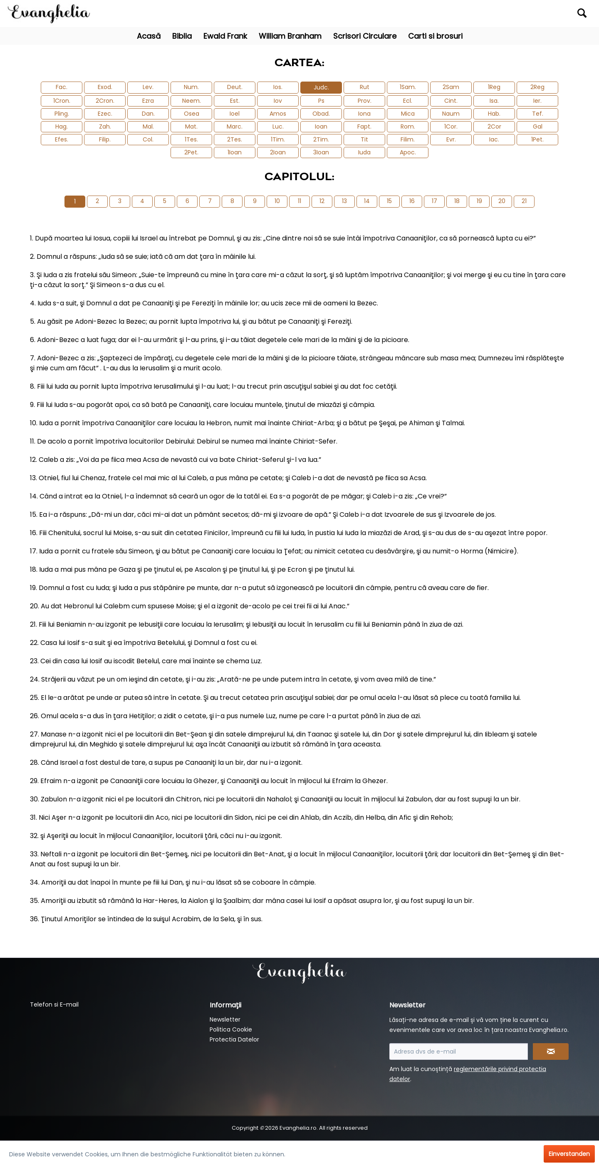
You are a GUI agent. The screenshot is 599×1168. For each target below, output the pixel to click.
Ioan (321, 126)
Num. (191, 87)
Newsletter (225, 1019)
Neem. (191, 101)
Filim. (408, 139)
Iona (364, 113)
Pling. (61, 113)
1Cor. (451, 126)
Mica (408, 113)
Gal (537, 126)
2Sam (451, 87)
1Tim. (278, 139)
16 (412, 201)
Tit (364, 139)
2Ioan (278, 152)
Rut (364, 87)
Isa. (494, 101)
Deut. (235, 87)
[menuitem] (519, 13)
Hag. (61, 126)
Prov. (364, 101)
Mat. (191, 126)
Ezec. (105, 113)
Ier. (537, 101)
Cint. (451, 101)
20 (501, 201)
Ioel (235, 113)
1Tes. (191, 139)
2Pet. (191, 152)
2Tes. (234, 139)
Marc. (235, 126)
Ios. (277, 87)
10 (277, 201)
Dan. (148, 113)
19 (479, 201)
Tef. (537, 113)
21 (524, 201)
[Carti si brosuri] (435, 36)
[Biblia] (182, 36)
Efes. (61, 139)
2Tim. (321, 139)
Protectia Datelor (234, 1039)
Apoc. (408, 152)
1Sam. (408, 87)
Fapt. (364, 126)
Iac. (494, 139)
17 (434, 201)
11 (299, 201)
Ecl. (407, 101)
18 (457, 201)
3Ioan (321, 152)
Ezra (148, 101)
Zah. (105, 126)
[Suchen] (582, 13)
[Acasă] (148, 36)
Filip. (105, 139)
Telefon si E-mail (54, 1004)
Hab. (494, 113)
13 (344, 201)
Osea (191, 113)
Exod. (105, 87)
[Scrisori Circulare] (364, 36)
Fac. (61, 87)
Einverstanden (569, 1154)
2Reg (537, 87)
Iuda (364, 152)
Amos (278, 113)
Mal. (148, 126)
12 (321, 201)
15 (389, 201)
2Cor (494, 126)
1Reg (494, 87)
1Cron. (61, 101)
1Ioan (235, 152)
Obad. (321, 113)
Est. (235, 101)
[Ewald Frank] (225, 36)
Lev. (148, 87)
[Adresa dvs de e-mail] (458, 1051)
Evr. (451, 139)
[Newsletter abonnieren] (551, 1051)
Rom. (408, 126)
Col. (148, 139)
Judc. (321, 87)
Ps (321, 101)
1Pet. (537, 139)
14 (367, 201)
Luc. (278, 126)
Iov (278, 101)
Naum (451, 113)
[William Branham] (290, 36)
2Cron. (105, 101)
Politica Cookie (231, 1029)
